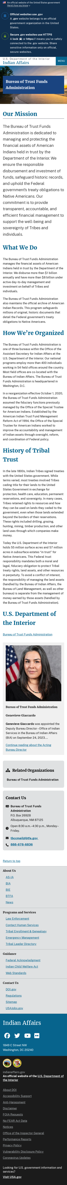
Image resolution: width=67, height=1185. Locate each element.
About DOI (10, 1090)
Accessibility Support (17, 1096)
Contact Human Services (22, 925)
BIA (8, 883)
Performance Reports (17, 1139)
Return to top (11, 861)
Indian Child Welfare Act (22, 966)
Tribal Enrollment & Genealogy (26, 931)
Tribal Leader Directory (21, 944)
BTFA (9, 896)
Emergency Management (22, 937)
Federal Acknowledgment (23, 960)
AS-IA (10, 877)
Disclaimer (10, 1108)
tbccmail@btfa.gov (24, 838)
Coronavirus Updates (17, 1158)
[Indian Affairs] (29, 63)
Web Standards (16, 973)
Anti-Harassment (14, 1102)
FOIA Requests (13, 1114)
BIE (8, 889)
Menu (61, 61)
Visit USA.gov (12, 1177)
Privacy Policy (12, 1145)
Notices (8, 1127)
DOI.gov (11, 989)
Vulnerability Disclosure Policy (23, 1151)
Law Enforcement (17, 918)
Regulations (14, 995)
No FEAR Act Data (15, 1121)
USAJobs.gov (14, 1008)
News (9, 902)
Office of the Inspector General (23, 1133)
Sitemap (11, 1002)
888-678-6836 (22, 844)
